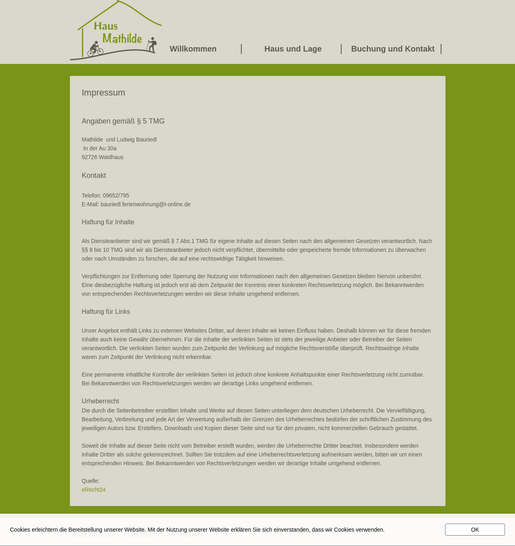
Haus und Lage (293, 48)
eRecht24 (94, 489)
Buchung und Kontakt (393, 48)
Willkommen (193, 48)
